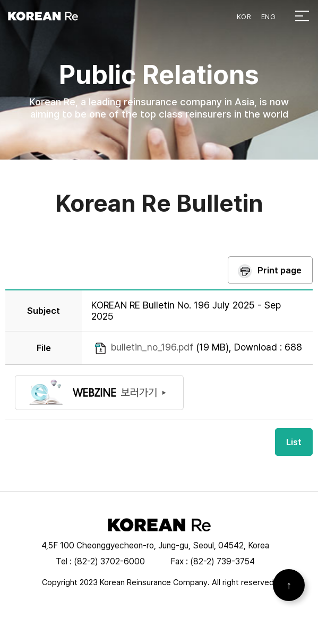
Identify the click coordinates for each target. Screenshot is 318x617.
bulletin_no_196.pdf (152, 347)
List (294, 442)
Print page (279, 270)
